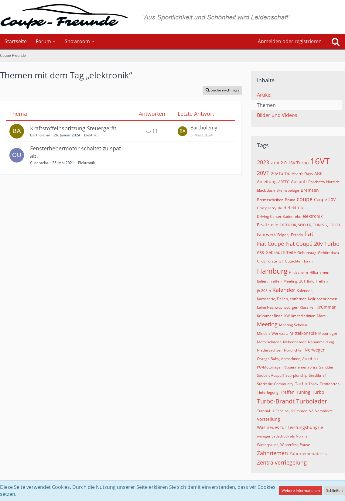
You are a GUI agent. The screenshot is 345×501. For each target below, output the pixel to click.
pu (315, 358)
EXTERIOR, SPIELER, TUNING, (304, 225)
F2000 (335, 225)
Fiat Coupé (270, 243)
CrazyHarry (266, 208)
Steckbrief (317, 375)
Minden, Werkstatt (272, 333)
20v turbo (280, 173)
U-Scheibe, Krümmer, (290, 410)
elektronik (312, 216)
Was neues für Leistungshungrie (290, 427)
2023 (263, 162)
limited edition (303, 315)
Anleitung (267, 181)
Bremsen (310, 190)
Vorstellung (268, 419)
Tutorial (263, 410)
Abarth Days (302, 173)
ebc (298, 216)
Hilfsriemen (319, 272)
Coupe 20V (325, 199)
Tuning (303, 392)
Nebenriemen (294, 342)
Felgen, (283, 234)
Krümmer (326, 307)
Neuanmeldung (321, 342)
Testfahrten (330, 383)
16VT (320, 161)
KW (287, 315)
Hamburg (272, 271)
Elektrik (90, 135)
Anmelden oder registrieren (290, 41)
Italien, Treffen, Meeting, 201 (281, 281)
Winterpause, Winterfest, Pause (283, 444)
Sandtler (326, 367)
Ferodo (297, 234)
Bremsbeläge (287, 190)
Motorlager (327, 333)
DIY (301, 208)
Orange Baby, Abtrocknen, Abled (284, 358)
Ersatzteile (267, 225)
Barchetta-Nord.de (324, 181)
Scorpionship (296, 375)
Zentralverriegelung (282, 462)
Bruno (290, 199)
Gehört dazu (328, 252)
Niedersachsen (269, 350)
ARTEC (283, 181)
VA (311, 410)
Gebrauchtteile (280, 252)
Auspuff (299, 181)
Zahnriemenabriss (308, 453)
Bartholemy (40, 135)
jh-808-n (264, 290)
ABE (318, 173)
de (280, 208)
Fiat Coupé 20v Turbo (312, 243)
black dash (266, 190)
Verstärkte (324, 410)
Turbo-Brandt (276, 401)
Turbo (318, 392)
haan (308, 261)
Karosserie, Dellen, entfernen (281, 298)
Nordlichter (293, 350)
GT (280, 261)
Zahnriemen (272, 453)
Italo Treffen (317, 281)
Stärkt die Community (275, 383)
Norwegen (315, 350)
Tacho (301, 383)
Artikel (264, 94)
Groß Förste (267, 261)
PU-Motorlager (269, 367)
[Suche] (335, 41)
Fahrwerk (266, 234)
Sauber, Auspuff (270, 375)
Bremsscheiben (270, 199)
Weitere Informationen (301, 490)
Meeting (267, 324)
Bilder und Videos (277, 115)
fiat (308, 234)
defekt (290, 208)
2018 (275, 163)
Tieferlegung (267, 392)
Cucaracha (39, 162)
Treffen (287, 392)
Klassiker (307, 307)
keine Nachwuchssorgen (277, 307)
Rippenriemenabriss (301, 367)
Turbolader (311, 401)
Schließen (334, 490)
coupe (305, 199)
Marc (321, 315)
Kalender (283, 289)
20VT (263, 173)
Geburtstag (306, 252)
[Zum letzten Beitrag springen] (182, 131)
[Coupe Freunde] (172, 17)
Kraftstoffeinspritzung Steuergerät (73, 128)
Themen (266, 105)
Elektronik (86, 162)
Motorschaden (269, 342)
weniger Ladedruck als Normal (283, 436)
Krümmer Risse (270, 315)
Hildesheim (298, 272)
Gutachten (293, 261)
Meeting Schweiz (293, 325)
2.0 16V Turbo (295, 163)
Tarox (313, 383)
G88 (260, 252)
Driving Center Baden (275, 216)
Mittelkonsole (303, 333)
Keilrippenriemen (322, 298)
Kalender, (305, 290)
